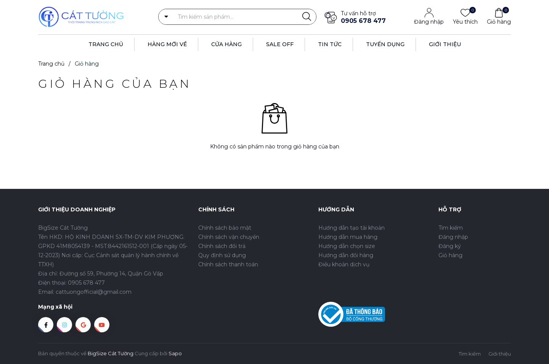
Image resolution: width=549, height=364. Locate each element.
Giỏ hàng (499, 21)
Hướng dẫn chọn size (346, 246)
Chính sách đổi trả (222, 246)
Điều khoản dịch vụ (343, 264)
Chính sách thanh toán (228, 264)
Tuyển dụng (385, 44)
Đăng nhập (429, 21)
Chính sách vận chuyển (228, 237)
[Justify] (307, 16)
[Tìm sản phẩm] (237, 16)
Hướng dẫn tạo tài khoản (351, 227)
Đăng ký (449, 246)
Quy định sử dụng (222, 255)
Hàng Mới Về (167, 44)
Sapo (175, 353)
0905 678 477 (363, 20)
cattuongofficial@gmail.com (94, 291)
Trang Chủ (105, 44)
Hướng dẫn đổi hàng (345, 255)
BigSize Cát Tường (110, 353)
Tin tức (330, 44)
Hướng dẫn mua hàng (347, 237)
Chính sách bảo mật (224, 227)
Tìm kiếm (450, 227)
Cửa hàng (226, 44)
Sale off (280, 44)
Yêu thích (465, 21)
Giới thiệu (445, 44)
